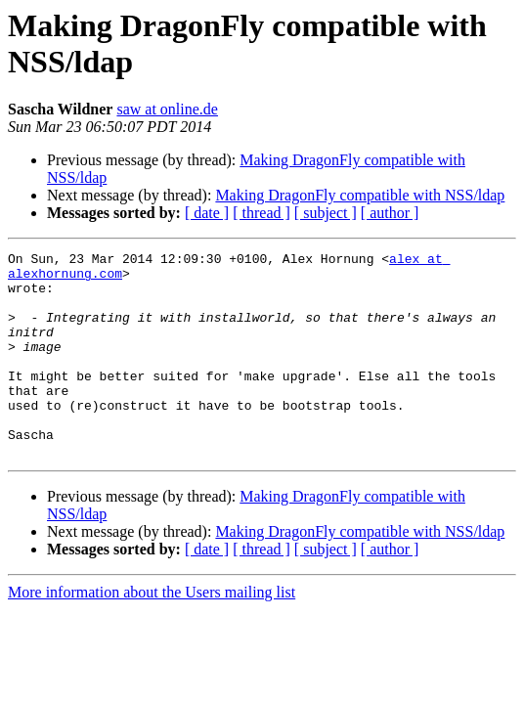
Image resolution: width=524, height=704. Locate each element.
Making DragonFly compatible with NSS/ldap (359, 195)
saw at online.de (167, 109)
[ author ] (390, 212)
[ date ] (207, 212)
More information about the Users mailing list (151, 633)
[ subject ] (325, 212)
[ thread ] (261, 212)
